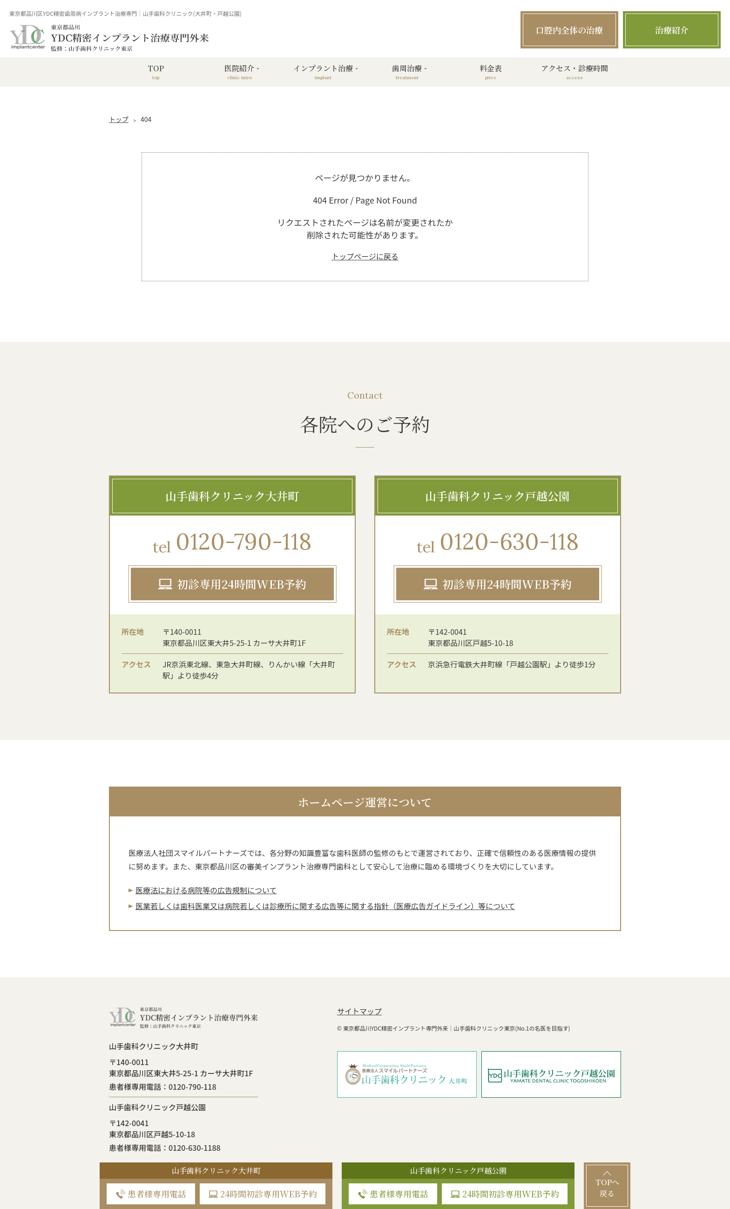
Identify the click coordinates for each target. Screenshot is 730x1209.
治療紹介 (672, 30)
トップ (118, 119)
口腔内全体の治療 (569, 30)
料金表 (490, 72)
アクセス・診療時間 (574, 72)
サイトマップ (359, 1011)
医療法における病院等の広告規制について (206, 890)
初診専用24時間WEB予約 (241, 584)
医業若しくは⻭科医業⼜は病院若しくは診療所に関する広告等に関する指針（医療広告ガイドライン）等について (325, 905)
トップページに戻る (365, 256)
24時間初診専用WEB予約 (268, 1194)
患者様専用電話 (157, 1194)
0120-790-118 (232, 542)
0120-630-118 (498, 542)
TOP (155, 72)
